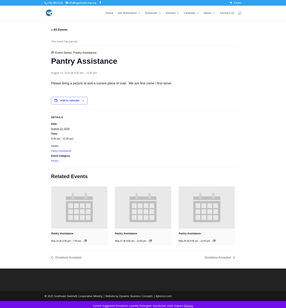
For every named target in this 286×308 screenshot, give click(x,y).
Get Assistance (127, 13)
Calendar (189, 13)
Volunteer (151, 13)
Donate (170, 13)
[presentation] (79, 208)
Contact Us (227, 13)
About (208, 13)
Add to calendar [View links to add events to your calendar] (70, 100)
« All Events (59, 29)
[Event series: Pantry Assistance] (85, 241)
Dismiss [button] (188, 305)
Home (109, 13)
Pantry (54, 160)
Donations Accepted (68, 257)
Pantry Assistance (61, 150)
